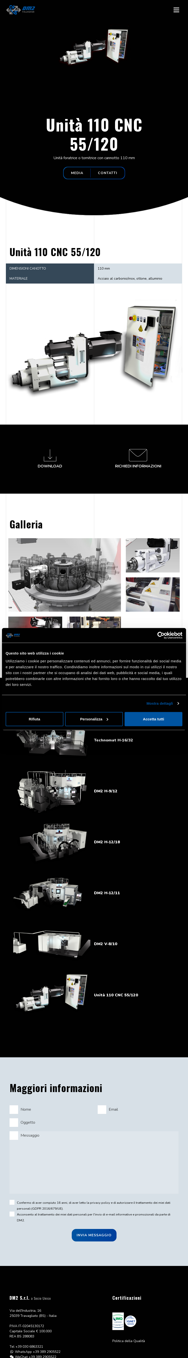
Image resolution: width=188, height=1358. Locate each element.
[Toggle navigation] (176, 10)
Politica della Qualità (128, 1341)
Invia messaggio (94, 1235)
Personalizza (94, 719)
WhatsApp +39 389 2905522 (37, 1351)
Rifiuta (34, 719)
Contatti (107, 173)
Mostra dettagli (159, 703)
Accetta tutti (153, 719)
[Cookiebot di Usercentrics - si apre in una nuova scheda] (161, 635)
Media (77, 173)
